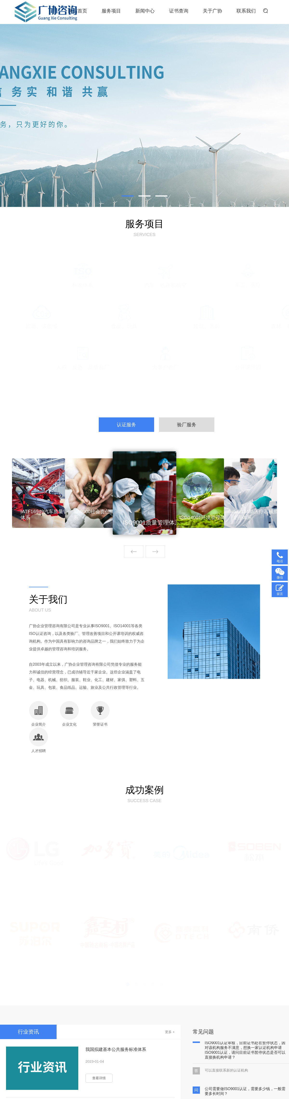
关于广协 (212, 10)
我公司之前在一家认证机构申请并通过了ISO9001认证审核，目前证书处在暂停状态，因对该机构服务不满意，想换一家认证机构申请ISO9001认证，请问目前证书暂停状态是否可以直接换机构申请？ (245, 1049)
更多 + (170, 1032)
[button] (155, 551)
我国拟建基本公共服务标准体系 (115, 1049)
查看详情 (99, 1078)
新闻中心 (145, 10)
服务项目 (111, 10)
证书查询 (178, 10)
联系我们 (246, 10)
